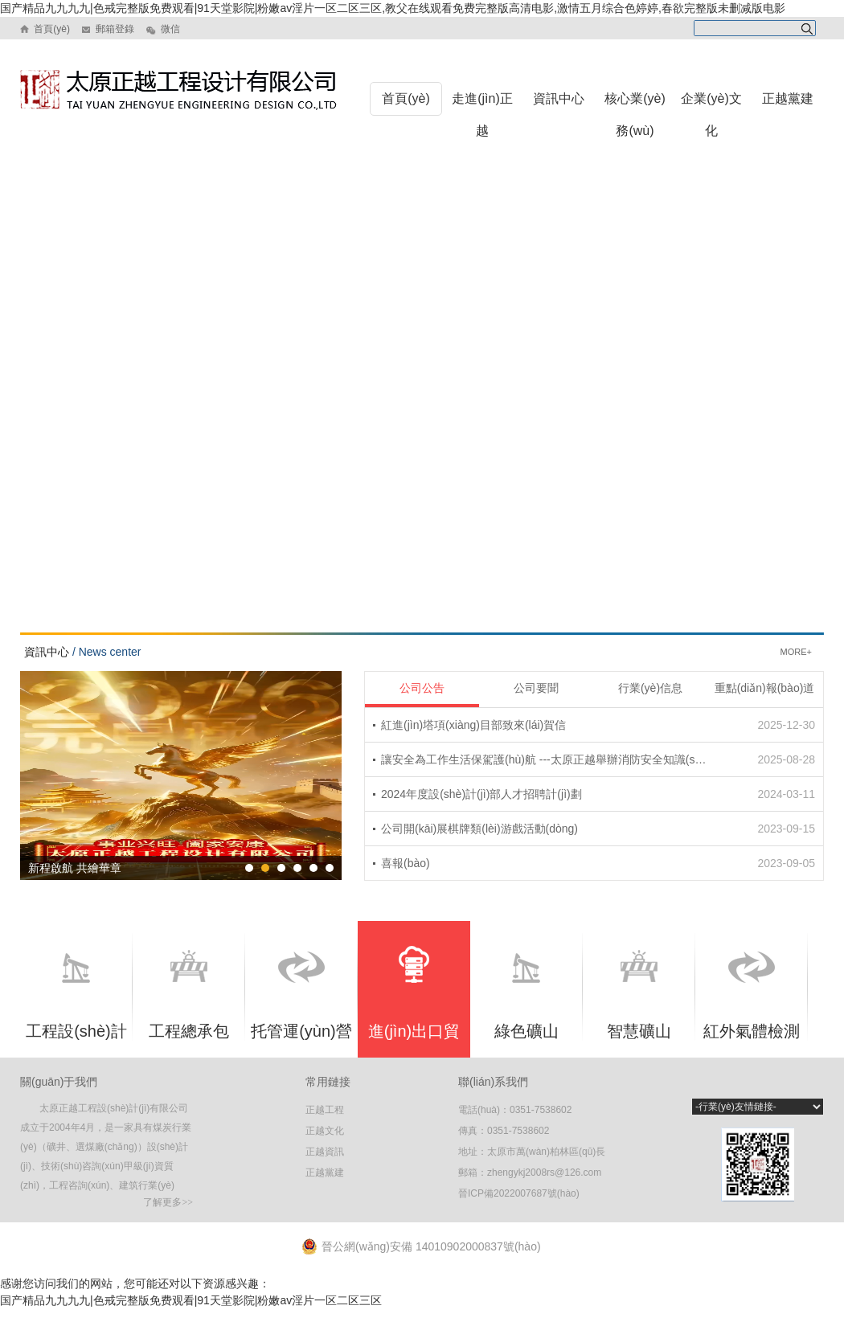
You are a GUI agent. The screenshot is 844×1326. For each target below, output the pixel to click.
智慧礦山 (639, 995)
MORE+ (796, 652)
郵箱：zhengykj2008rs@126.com (529, 1172)
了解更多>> (168, 1202)
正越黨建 (787, 98)
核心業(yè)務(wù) (635, 114)
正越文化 (324, 1130)
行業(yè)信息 (650, 687)
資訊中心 (558, 98)
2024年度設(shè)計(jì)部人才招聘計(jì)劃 (481, 794)
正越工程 (324, 1109)
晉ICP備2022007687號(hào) (519, 1193)
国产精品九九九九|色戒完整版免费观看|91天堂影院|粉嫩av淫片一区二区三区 (191, 1300)
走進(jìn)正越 (482, 114)
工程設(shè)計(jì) (76, 1005)
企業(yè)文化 (711, 114)
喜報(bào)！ (405, 863)
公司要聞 (536, 687)
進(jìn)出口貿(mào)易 (414, 1002)
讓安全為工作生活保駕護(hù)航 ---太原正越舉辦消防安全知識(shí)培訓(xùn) (546, 759)
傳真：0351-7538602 (503, 1130)
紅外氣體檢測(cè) (751, 1005)
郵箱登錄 (113, 29)
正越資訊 (324, 1151)
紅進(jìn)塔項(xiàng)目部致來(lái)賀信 (473, 724)
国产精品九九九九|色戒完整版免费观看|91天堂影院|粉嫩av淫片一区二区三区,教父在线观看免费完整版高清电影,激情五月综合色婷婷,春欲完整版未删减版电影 (392, 8)
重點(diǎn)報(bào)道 (765, 687)
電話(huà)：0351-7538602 (515, 1109)
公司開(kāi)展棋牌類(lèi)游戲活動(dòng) (479, 828)
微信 (168, 29)
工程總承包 (189, 995)
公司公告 (422, 687)
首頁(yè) (50, 29)
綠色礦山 (526, 996)
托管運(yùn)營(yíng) (301, 1005)
